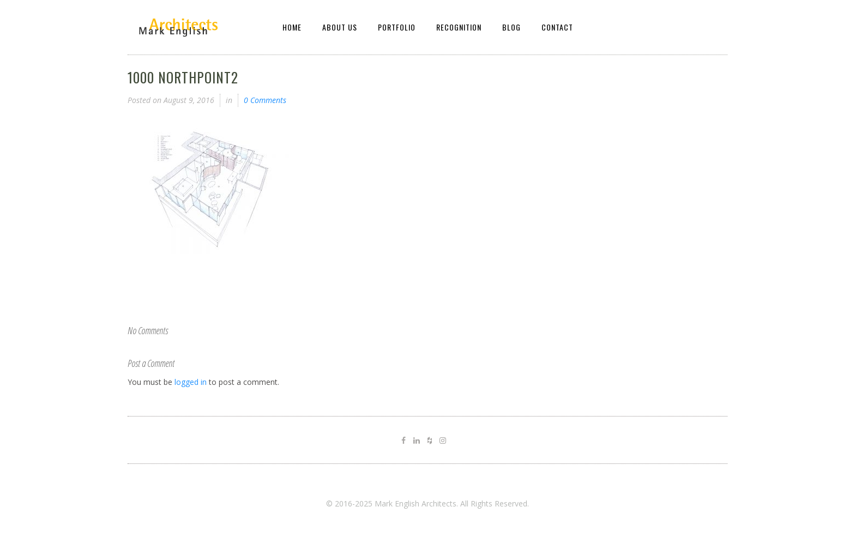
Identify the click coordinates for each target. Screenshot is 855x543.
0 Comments (265, 100)
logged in (190, 382)
